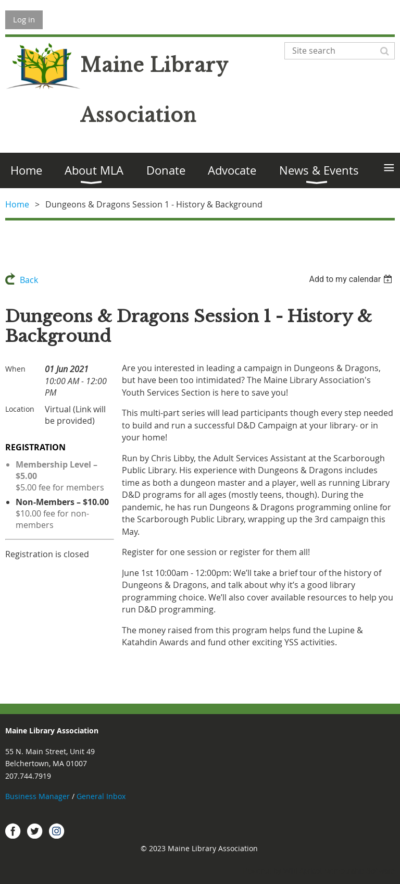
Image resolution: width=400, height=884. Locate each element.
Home (17, 204)
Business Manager (37, 796)
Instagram (57, 831)
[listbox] (352, 279)
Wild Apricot (302, 871)
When (15, 369)
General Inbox (102, 796)
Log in (24, 19)
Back (29, 280)
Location (19, 409)
